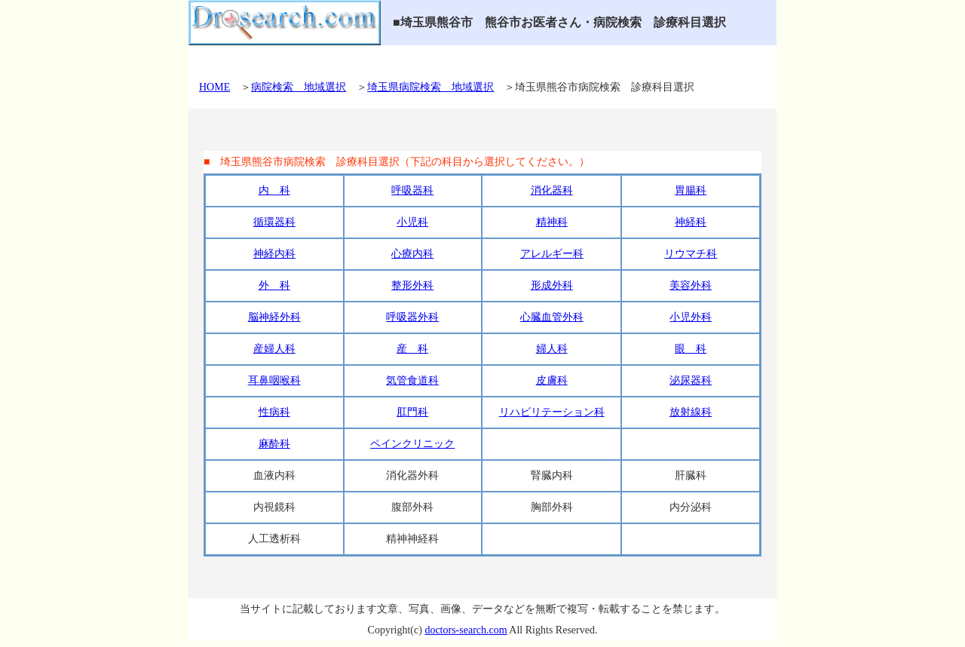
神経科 (690, 222)
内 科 (274, 190)
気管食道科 (412, 380)
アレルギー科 (552, 253)
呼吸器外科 (412, 317)
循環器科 (274, 222)
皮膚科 (552, 380)
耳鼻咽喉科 (274, 380)
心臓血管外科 (552, 317)
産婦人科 (274, 348)
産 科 (412, 348)
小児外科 (690, 317)
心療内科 (412, 253)
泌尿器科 (690, 380)
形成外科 (552, 285)
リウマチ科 (690, 253)
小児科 (412, 222)
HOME (214, 87)
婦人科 (552, 348)
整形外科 (412, 285)
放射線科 (690, 412)
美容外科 (690, 285)
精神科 (552, 222)
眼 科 (690, 348)
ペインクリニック (412, 443)
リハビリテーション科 (552, 412)
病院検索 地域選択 (298, 87)
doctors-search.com (465, 630)
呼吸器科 (412, 190)
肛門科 (412, 412)
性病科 (274, 412)
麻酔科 (274, 443)
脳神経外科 (274, 317)
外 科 (274, 285)
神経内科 (274, 253)
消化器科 (552, 190)
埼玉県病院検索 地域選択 (430, 87)
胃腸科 (690, 190)
